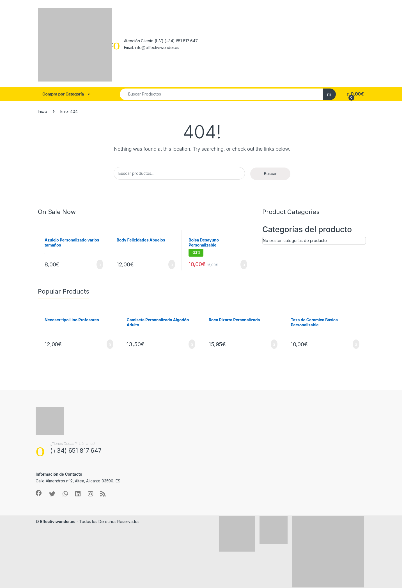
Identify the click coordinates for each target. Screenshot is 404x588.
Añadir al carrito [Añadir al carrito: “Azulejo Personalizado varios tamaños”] (100, 264)
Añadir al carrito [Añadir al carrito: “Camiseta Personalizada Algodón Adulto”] (192, 344)
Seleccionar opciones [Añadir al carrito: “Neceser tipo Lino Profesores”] (110, 344)
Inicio (42, 111)
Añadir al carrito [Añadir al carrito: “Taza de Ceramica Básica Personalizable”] (356, 344)
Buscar (270, 173)
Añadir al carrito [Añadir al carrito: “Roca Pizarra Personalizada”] (274, 344)
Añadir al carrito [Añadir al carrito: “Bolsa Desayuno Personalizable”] (243, 264)
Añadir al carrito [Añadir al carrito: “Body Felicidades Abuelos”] (171, 264)
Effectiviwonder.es (57, 521)
